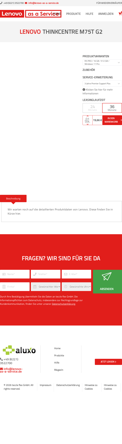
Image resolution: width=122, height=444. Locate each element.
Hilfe (89, 14)
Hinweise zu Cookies (91, 387)
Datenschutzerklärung (63, 304)
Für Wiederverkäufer (109, 3)
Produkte (73, 14)
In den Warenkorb (113, 120)
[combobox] (102, 62)
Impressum (45, 385)
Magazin (58, 370)
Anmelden (105, 14)
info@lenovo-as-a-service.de (43, 3)
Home (57, 14)
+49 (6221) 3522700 (14, 3)
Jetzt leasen (108, 361)
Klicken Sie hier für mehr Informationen (98, 92)
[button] (92, 108)
